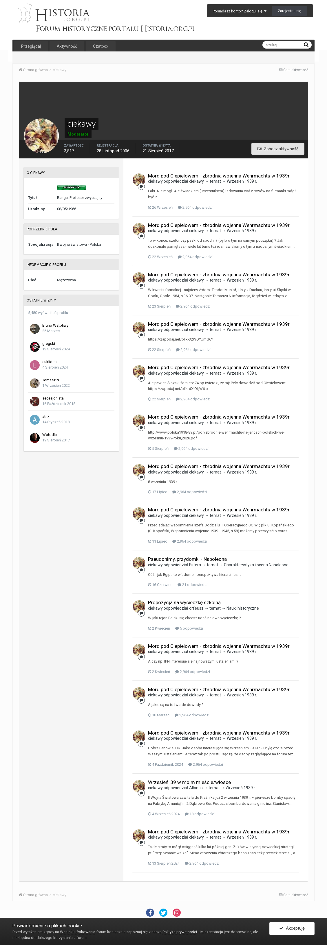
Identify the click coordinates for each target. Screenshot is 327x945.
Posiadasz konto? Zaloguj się (239, 11)
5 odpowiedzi (189, 628)
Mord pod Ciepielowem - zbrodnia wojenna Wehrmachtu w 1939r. (219, 176)
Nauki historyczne (242, 608)
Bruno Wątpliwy (55, 325)
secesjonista (53, 398)
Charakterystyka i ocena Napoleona (256, 565)
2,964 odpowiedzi (195, 207)
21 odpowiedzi (192, 584)
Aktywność (67, 46)
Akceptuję (292, 928)
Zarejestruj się (289, 11)
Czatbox (100, 46)
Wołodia (49, 434)
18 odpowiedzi (200, 814)
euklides (49, 362)
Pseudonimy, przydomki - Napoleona (187, 559)
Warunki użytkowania (77, 932)
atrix (45, 416)
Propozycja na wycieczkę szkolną (184, 602)
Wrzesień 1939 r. (242, 181)
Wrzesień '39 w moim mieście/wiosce (189, 782)
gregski (48, 343)
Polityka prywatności (179, 932)
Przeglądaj (31, 46)
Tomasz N (50, 380)
